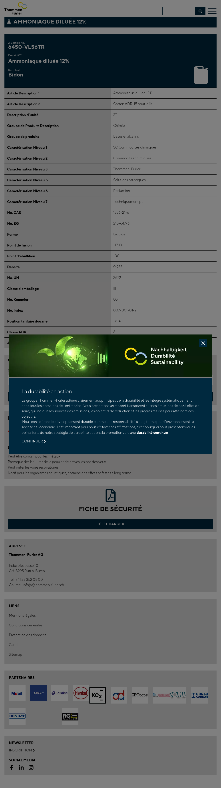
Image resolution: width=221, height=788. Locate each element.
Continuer (34, 441)
